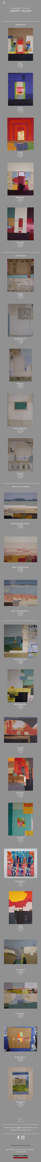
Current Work (15, 8)
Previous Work (25, 8)
